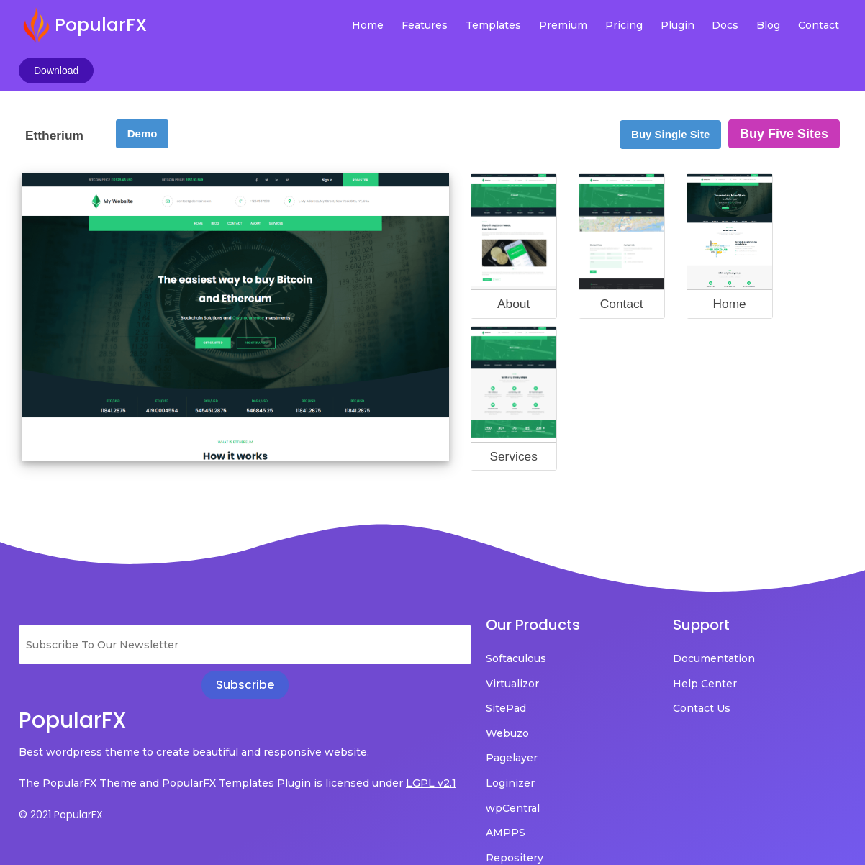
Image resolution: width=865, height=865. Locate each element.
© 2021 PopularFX (61, 794)
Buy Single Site (670, 93)
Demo (142, 92)
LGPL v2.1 (44, 762)
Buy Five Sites (784, 93)
